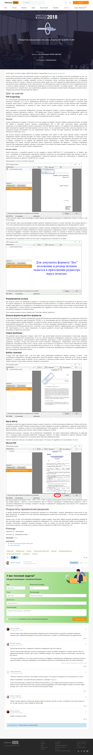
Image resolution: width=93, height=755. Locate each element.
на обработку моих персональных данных (28, 619)
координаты (26, 554)
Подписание (10, 551)
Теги (5, 8)
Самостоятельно (15, 545)
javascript (53, 551)
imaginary (53, 679)
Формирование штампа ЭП (56, 73)
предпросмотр (20, 551)
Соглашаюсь (13, 619)
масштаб (34, 554)
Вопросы (24, 8)
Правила (57, 743)
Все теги (57, 749)
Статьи (14, 8)
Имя (7, 585)
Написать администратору (62, 751)
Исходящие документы (65, 551)
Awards (43, 749)
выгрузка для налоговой (13, 554)
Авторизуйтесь (13, 725)
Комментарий (11, 607)
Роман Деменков (15, 671)
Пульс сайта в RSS (60, 747)
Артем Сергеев (15, 628)
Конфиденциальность (61, 745)
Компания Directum (11, 745)
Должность (10, 600)
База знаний (44, 8)
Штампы (29, 551)
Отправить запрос (79, 619)
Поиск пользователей (81, 746)
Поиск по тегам (81, 743)
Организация (34, 592)
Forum (16, 538)
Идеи (33, 8)
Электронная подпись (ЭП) (41, 551)
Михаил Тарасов (15, 562)
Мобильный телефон (37, 585)
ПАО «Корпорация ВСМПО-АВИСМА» (21, 543)
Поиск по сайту (81, 742)
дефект (8, 154)
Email (8, 592)
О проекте (58, 742)
